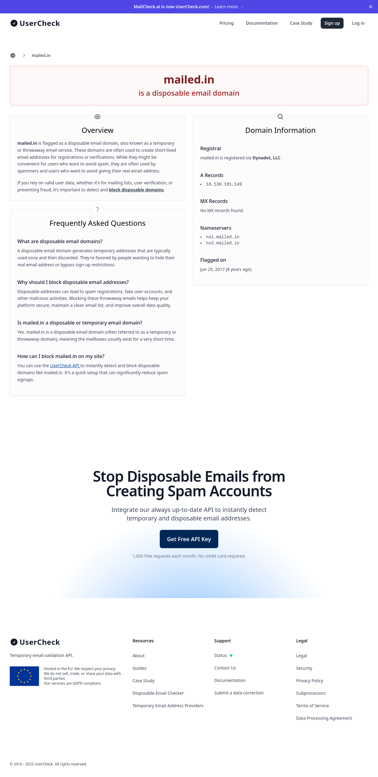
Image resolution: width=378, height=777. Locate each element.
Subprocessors (311, 693)
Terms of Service (312, 705)
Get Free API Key (189, 539)
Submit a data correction (239, 693)
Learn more (189, 6)
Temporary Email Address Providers (168, 705)
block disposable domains (136, 190)
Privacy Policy (309, 680)
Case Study (301, 23)
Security (304, 668)
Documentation (262, 23)
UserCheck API (65, 365)
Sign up (332, 23)
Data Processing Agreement (324, 718)
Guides (140, 668)
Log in (358, 23)
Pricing (226, 23)
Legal (301, 655)
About (139, 655)
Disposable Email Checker (158, 693)
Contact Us (225, 668)
